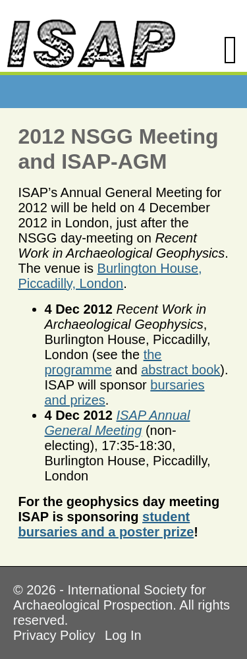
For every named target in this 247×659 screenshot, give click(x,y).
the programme (103, 362)
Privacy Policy (54, 635)
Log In (123, 635)
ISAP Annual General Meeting (117, 423)
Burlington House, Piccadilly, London (110, 276)
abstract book (180, 369)
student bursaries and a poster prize (106, 524)
